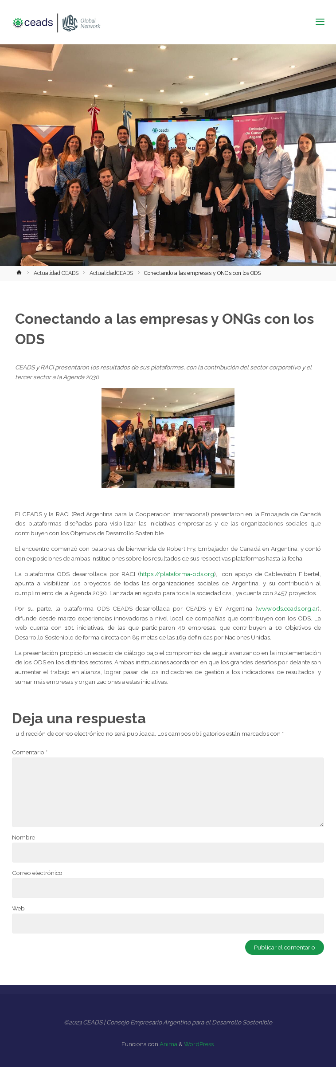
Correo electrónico (37, 872)
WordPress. (199, 1043)
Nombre (23, 837)
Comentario (29, 752)
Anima (167, 1043)
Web (18, 908)
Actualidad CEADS (56, 273)
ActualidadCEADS (111, 273)
